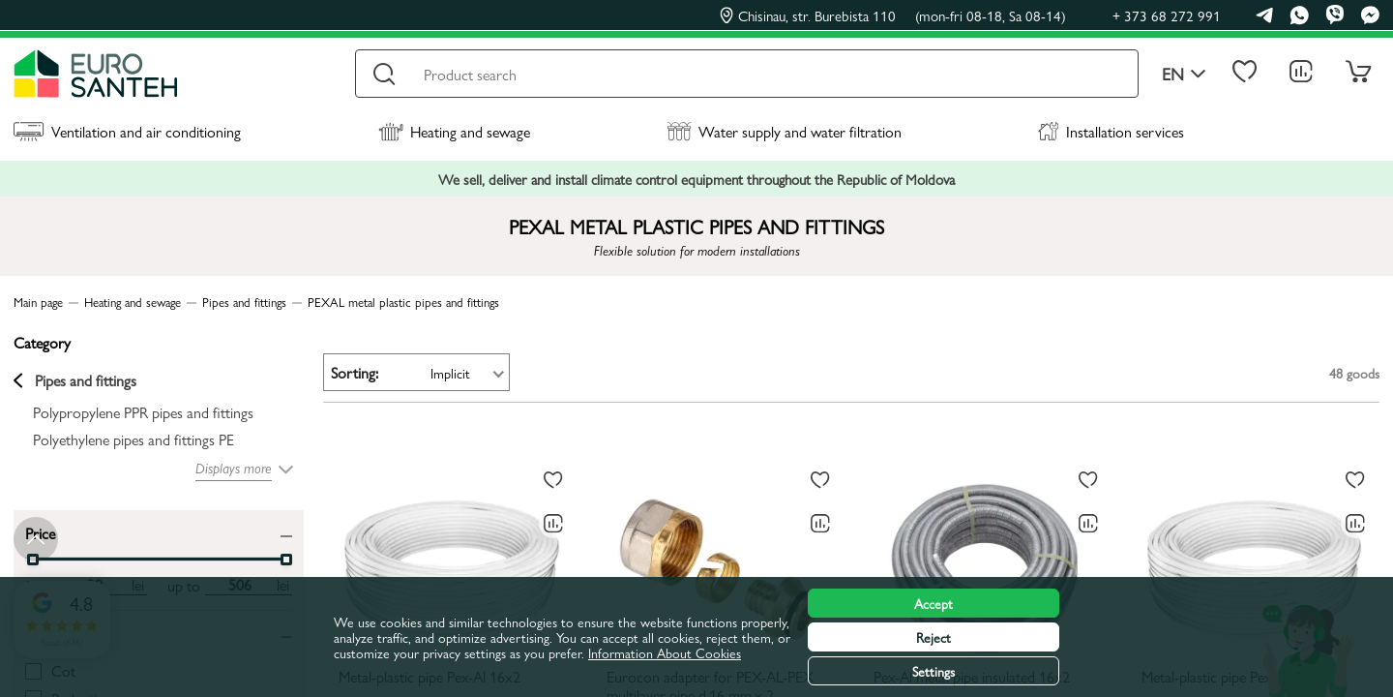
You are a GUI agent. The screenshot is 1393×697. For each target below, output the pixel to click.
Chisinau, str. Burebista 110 (893, 15)
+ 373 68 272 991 (1166, 15)
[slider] (286, 559)
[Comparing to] (553, 523)
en (1184, 74)
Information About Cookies (664, 652)
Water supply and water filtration (784, 131)
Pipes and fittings (75, 380)
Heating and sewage (454, 131)
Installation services (1111, 131)
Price (40, 532)
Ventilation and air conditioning (127, 131)
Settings (933, 671)
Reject (933, 637)
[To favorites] (553, 480)
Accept (933, 603)
